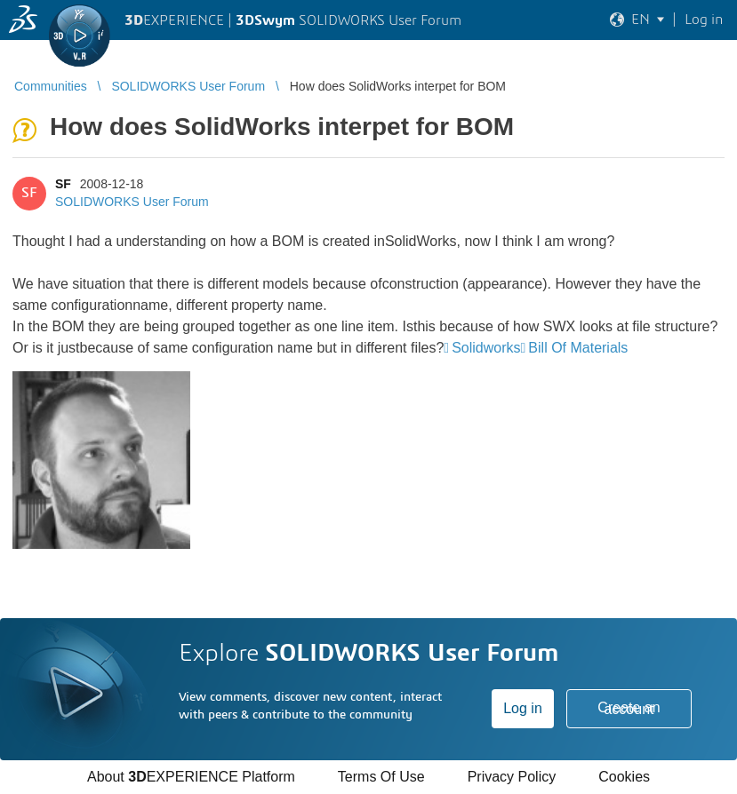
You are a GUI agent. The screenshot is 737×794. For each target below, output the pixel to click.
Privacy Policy (512, 776)
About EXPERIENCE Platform (191, 776)
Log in (522, 708)
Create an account (628, 708)
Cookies (624, 776)
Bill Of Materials (578, 347)
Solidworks (486, 347)
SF (63, 184)
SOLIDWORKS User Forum (132, 202)
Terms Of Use (381, 776)
